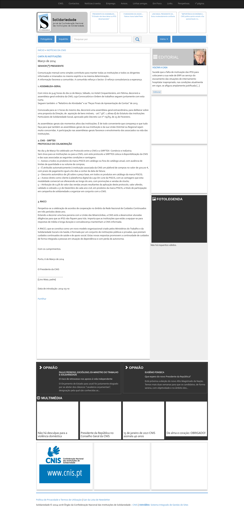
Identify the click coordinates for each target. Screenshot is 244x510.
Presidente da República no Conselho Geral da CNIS (97, 434)
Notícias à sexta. (93, 3)
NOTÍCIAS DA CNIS (56, 50)
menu (164, 39)
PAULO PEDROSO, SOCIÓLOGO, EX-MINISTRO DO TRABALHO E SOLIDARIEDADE (88, 373)
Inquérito (63, 39)
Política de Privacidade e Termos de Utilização (59, 499)
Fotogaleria (46, 39)
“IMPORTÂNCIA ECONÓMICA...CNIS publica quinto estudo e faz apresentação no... (192, 16)
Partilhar (42, 298)
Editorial (156, 92)
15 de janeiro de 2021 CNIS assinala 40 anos (139, 434)
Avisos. (124, 3)
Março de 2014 (47, 61)
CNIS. (61, 3)
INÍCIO (41, 50)
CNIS (135, 504)
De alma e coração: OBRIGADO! (186, 433)
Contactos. (74, 3)
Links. (170, 3)
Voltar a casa (159, 67)
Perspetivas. (184, 3)
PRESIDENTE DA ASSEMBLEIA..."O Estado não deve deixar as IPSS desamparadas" (104, 16)
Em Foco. (157, 3)
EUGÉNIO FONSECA (154, 372)
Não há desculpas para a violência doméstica (52, 434)
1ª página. (200, 3)
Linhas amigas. (140, 3)
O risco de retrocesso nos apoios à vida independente (85, 379)
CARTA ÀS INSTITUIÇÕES (49, 56)
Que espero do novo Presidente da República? (168, 376)
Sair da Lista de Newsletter (96, 499)
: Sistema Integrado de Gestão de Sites (163, 504)
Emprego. (111, 3)
